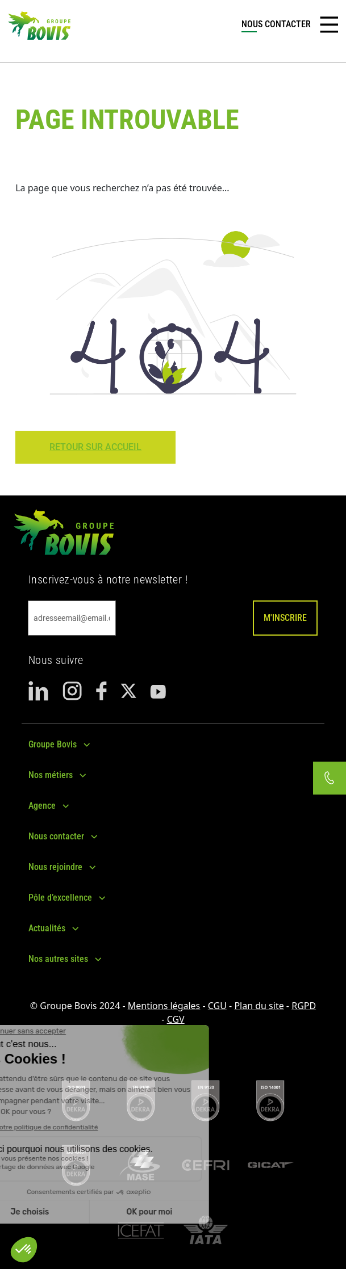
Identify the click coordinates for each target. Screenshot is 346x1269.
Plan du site (259, 1005)
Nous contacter (56, 836)
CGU (217, 1005)
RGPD (303, 1005)
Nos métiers (50, 775)
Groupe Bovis (52, 744)
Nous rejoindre (55, 867)
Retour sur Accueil (95, 447)
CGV (176, 1019)
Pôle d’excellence (60, 897)
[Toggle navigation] (329, 25)
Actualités (46, 928)
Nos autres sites (58, 958)
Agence (42, 805)
